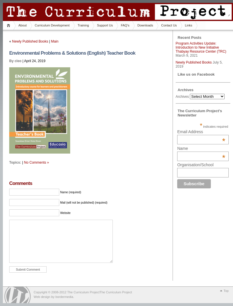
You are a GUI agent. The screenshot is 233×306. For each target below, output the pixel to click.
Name (201, 148)
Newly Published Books (30, 41)
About (22, 25)
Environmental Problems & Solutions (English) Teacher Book (72, 53)
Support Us (105, 25)
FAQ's (125, 25)
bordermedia (64, 297)
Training (83, 25)
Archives (182, 97)
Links (188, 25)
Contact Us (169, 25)
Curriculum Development (52, 25)
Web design (42, 297)
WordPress (17, 295)
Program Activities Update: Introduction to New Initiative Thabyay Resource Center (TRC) (201, 47)
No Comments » (36, 162)
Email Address (201, 131)
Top (226, 290)
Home (9, 25)
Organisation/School (195, 164)
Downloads (145, 25)
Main (54, 41)
